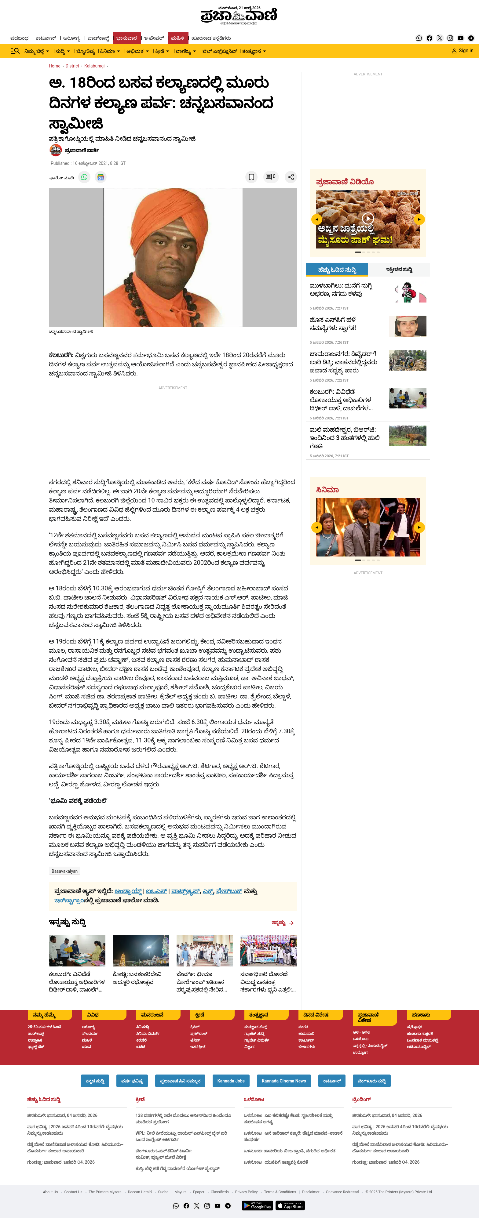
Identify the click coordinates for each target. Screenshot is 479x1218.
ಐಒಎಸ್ (156, 891)
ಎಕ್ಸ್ (208, 891)
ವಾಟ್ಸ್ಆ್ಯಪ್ (185, 891)
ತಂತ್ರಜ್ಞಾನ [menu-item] (251, 51)
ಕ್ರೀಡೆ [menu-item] (159, 51)
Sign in (463, 50)
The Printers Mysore (105, 1192)
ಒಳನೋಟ (254, 1099)
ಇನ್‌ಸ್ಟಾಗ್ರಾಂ (69, 900)
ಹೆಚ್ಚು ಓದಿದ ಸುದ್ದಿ (43, 1099)
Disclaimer (311, 1192)
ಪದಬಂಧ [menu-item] (19, 38)
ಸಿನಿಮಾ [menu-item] (107, 51)
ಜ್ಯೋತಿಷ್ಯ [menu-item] (85, 51)
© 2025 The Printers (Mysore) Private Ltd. (399, 1192)
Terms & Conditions (280, 1192)
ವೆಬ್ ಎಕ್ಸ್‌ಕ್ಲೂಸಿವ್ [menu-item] (220, 51)
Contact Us (73, 1192)
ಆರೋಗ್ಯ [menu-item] (71, 38)
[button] (95, 1081)
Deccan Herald (140, 1192)
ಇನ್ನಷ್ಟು (283, 922)
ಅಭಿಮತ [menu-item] (135, 51)
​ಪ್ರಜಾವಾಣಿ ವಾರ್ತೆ (82, 150)
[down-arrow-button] (47, 51)
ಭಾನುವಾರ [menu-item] (126, 38)
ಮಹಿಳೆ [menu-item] (177, 38)
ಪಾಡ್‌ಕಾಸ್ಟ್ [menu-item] (98, 38)
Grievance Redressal (342, 1192)
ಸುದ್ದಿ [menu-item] (60, 51)
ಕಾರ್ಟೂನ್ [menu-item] (46, 38)
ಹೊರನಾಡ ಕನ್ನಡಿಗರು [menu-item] (211, 38)
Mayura (180, 1192)
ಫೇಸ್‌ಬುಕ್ (229, 891)
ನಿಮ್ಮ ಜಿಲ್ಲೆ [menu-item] (34, 51)
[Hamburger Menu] (15, 51)
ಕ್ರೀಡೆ (140, 1099)
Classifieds (220, 1192)
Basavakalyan (65, 871)
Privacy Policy (246, 1192)
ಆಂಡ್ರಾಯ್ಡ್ (129, 891)
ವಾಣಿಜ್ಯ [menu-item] (183, 51)
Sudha (163, 1192)
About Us (50, 1192)
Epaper (198, 1192)
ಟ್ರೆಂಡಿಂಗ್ (361, 1099)
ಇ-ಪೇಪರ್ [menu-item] (153, 38)
